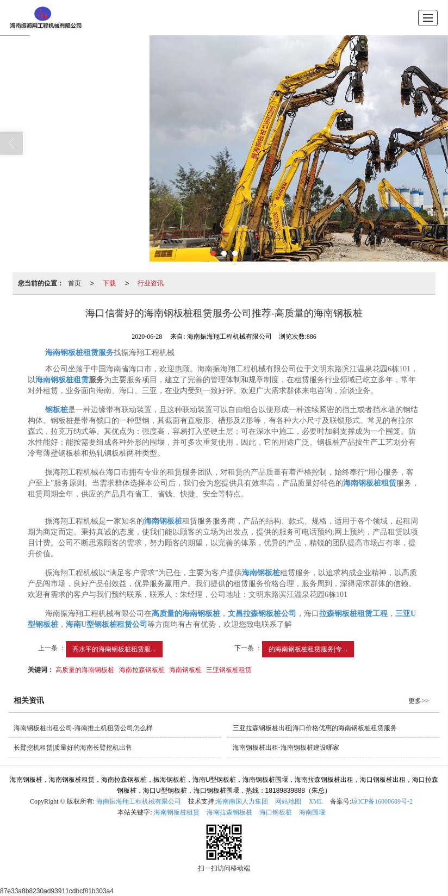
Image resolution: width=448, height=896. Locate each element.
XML (315, 801)
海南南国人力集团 (242, 801)
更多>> (418, 701)
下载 (109, 283)
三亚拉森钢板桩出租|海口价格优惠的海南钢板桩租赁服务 (315, 728)
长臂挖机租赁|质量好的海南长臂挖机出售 (73, 747)
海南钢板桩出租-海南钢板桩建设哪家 (286, 747)
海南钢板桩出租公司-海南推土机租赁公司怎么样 (83, 728)
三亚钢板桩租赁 (229, 670)
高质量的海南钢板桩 (84, 670)
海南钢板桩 (185, 670)
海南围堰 (312, 812)
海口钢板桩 (275, 812)
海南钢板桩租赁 (177, 812)
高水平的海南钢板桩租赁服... (114, 649)
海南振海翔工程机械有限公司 (138, 801)
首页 (74, 283)
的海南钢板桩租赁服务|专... (308, 649)
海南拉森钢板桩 (142, 670)
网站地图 (288, 801)
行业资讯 (151, 283)
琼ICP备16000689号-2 (382, 801)
